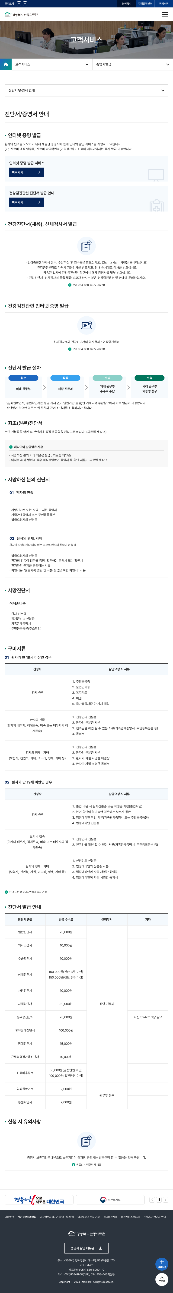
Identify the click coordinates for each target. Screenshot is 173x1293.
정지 (159, 1200)
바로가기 (17, 172)
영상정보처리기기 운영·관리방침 (57, 1217)
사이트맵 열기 (165, 14)
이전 (152, 1200)
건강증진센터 (145, 3)
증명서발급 (103, 64)
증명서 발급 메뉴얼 (82, 1248)
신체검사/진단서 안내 (154, 1217)
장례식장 (164, 3)
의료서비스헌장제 (130, 1217)
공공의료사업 (110, 1217)
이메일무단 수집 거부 (88, 1217)
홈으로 (6, 64)
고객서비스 (22, 64)
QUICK (162, 1267)
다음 (165, 1200)
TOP (162, 1281)
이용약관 (9, 1217)
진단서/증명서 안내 (22, 90)
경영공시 (126, 3)
